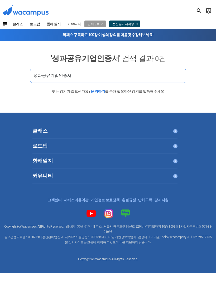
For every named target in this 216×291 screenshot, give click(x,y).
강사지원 (161, 200)
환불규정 (129, 200)
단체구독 (145, 200)
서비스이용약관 (76, 200)
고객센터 (54, 200)
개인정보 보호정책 (105, 200)
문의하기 (98, 91)
